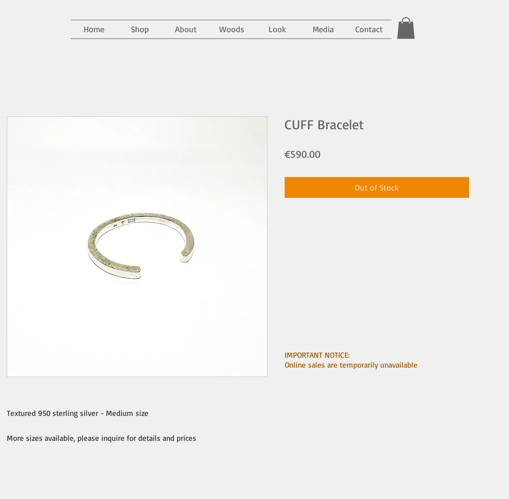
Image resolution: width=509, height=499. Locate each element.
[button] (323, 29)
